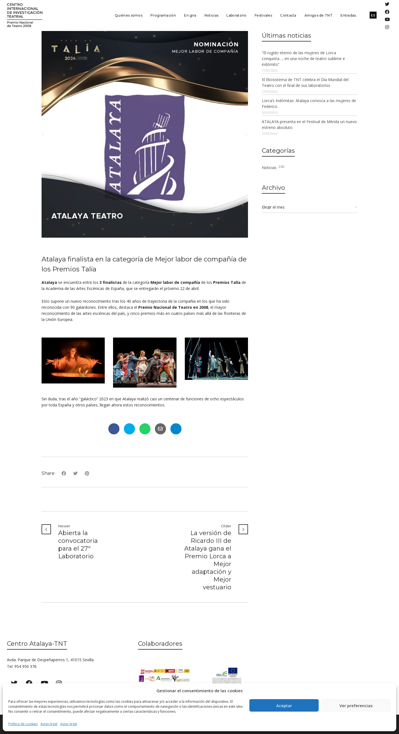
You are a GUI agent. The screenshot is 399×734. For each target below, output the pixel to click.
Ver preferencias (356, 705)
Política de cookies (23, 724)
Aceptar (284, 705)
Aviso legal (48, 724)
